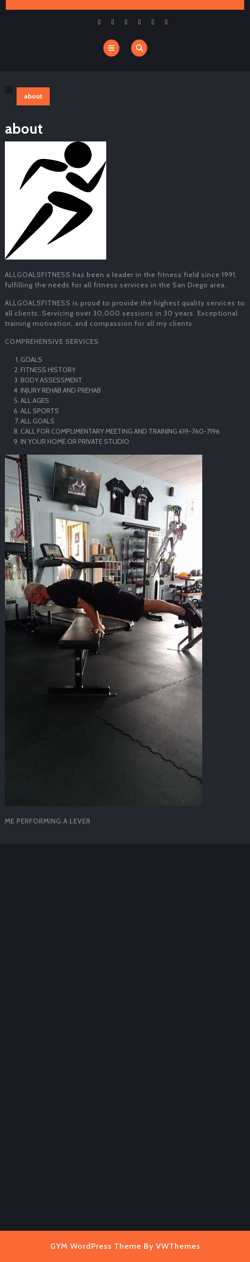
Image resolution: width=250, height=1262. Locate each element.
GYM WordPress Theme (95, 1246)
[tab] (111, 48)
